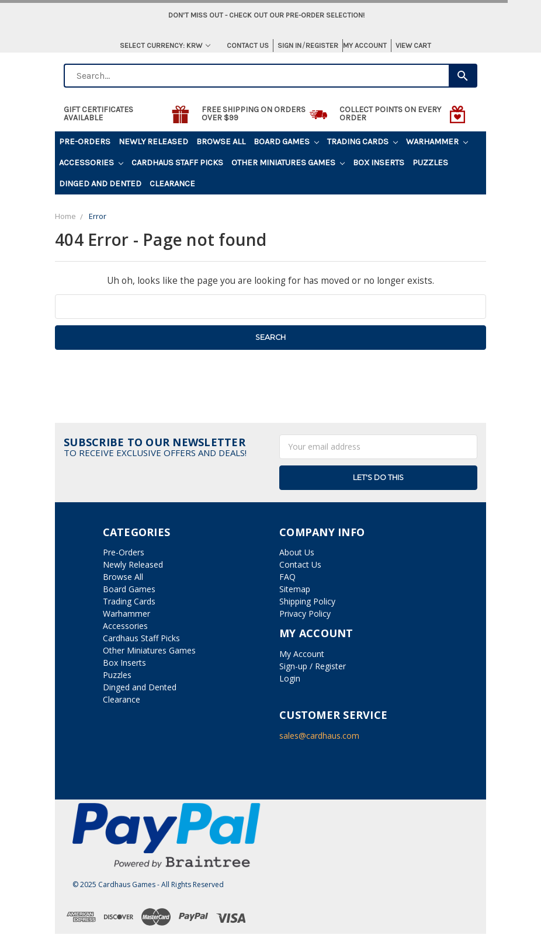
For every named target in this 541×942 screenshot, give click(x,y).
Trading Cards (362, 142)
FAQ (287, 576)
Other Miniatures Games (288, 163)
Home (65, 216)
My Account (365, 45)
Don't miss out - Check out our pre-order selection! (266, 15)
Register (322, 45)
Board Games (286, 142)
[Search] (463, 76)
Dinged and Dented (100, 184)
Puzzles (430, 163)
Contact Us (248, 45)
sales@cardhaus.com (319, 735)
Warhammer (437, 142)
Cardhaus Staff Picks (177, 163)
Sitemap (294, 589)
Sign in (289, 45)
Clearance (172, 184)
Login (289, 678)
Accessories (91, 163)
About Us (296, 552)
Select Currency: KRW (165, 45)
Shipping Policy (307, 601)
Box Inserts (378, 163)
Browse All (220, 142)
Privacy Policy (305, 613)
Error (97, 216)
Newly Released (153, 142)
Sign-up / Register (312, 666)
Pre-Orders (84, 142)
